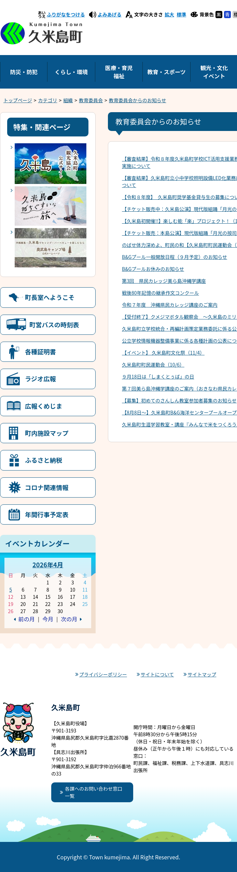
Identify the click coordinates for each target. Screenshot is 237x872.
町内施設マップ (46, 432)
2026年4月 (47, 564)
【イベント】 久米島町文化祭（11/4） (163, 352)
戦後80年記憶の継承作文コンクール (160, 292)
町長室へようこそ (50, 297)
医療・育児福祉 (119, 72)
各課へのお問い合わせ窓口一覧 (93, 792)
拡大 (169, 14)
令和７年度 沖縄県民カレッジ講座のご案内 (170, 304)
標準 (181, 14)
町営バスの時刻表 (54, 324)
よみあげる (110, 14)
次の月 (69, 619)
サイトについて (157, 674)
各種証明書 (40, 351)
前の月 (26, 619)
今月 (47, 619)
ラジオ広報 (40, 378)
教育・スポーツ (166, 72)
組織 (68, 100)
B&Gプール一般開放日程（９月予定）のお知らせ (174, 256)
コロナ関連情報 (46, 487)
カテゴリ (47, 100)
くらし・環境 (71, 72)
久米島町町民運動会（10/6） (153, 364)
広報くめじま (43, 405)
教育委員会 (91, 100)
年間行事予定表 (46, 514)
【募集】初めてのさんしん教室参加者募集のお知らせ (179, 400)
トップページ (17, 100)
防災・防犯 (23, 72)
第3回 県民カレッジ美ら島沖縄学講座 (164, 280)
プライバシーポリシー (103, 674)
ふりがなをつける (66, 14)
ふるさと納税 (43, 459)
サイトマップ (201, 674)
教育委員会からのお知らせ (137, 100)
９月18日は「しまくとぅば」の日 (158, 376)
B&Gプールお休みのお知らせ (153, 268)
